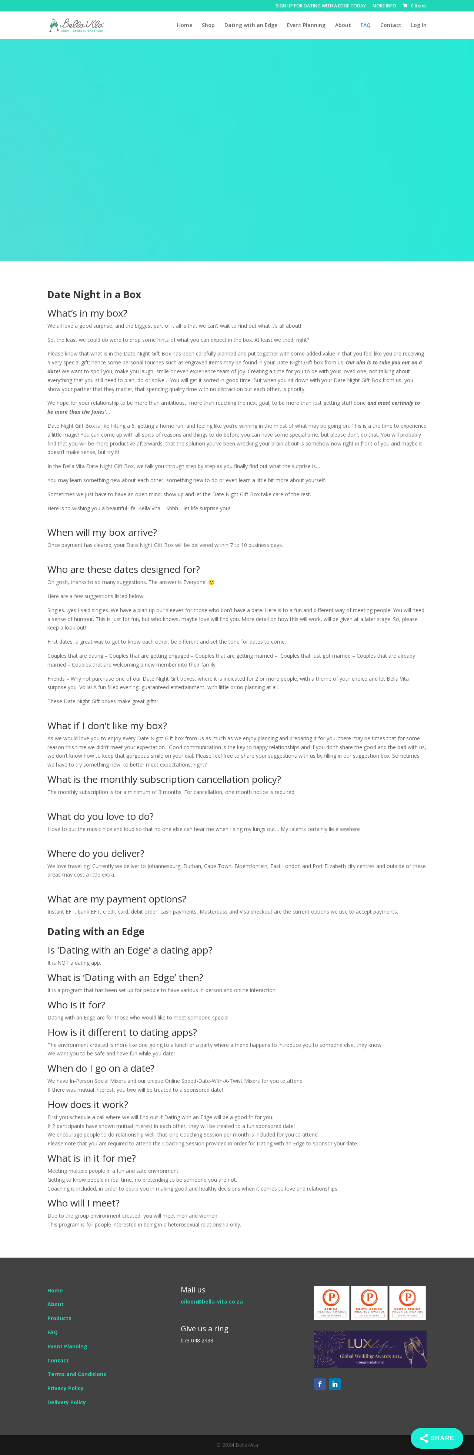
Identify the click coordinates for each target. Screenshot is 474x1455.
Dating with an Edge (250, 26)
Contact (390, 26)
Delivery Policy (66, 1402)
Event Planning (306, 26)
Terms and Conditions (76, 1374)
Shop (208, 26)
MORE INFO (384, 6)
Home (184, 26)
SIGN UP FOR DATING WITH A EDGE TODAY (321, 6)
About (343, 26)
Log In (419, 26)
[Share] (437, 1438)
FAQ (366, 26)
